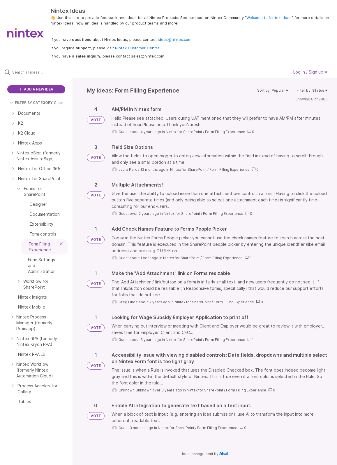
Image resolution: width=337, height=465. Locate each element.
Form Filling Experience (225, 132)
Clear (58, 102)
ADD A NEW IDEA (36, 89)
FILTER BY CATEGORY (31, 102)
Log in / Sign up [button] (310, 71)
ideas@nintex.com (174, 39)
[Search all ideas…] (41, 72)
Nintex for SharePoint (184, 132)
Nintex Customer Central (137, 48)
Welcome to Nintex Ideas (269, 17)
